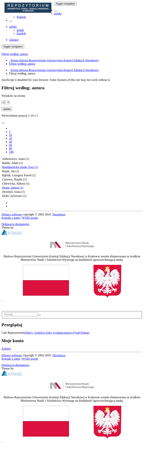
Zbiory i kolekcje (35, 332)
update (7, 109)
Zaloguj (6, 348)
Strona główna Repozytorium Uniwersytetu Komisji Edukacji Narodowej (54, 70)
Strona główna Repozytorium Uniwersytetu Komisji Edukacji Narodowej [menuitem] (54, 60)
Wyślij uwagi (30, 217)
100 (11, 151)
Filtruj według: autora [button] (15, 54)
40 (10, 141)
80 (10, 148)
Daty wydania (54, 332)
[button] (55, 11)
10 (10, 135)
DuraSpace (59, 214)
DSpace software (12, 214)
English (21, 17)
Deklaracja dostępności (15, 224)
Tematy (85, 332)
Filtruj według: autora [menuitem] (22, 63)
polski (58, 13)
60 (10, 145)
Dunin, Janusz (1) (12, 187)
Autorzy (68, 332)
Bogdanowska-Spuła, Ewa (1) (20, 167)
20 (10, 138)
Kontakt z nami (11, 217)
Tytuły (77, 332)
